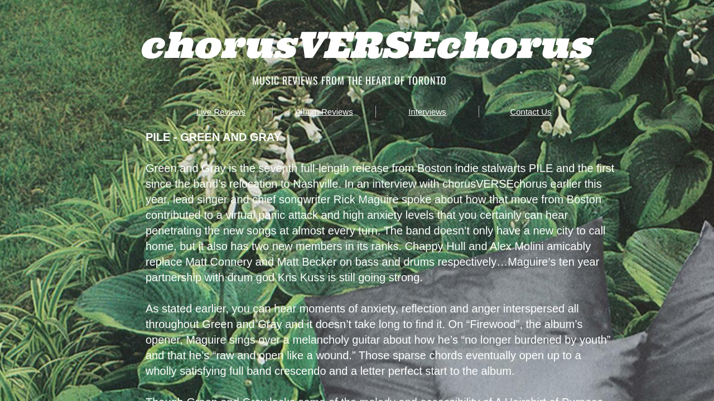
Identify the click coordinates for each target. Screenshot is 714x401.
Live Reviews (220, 111)
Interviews (427, 111)
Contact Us (530, 111)
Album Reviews (324, 111)
